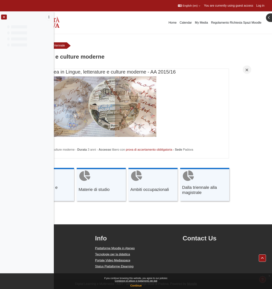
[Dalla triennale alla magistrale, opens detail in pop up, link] (239, 185)
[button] (189, 5)
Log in (260, 5)
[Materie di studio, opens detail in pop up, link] (137, 185)
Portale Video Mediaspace (148, 260)
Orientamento (70, 45)
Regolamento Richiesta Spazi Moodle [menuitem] (236, 22)
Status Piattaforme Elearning (150, 266)
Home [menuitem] (172, 22)
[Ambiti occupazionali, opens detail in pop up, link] (188, 185)
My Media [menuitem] (201, 22)
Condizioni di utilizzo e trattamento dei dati (136, 281)
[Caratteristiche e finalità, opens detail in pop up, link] (86, 185)
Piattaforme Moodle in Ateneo (151, 248)
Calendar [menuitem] (186, 22)
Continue (136, 285)
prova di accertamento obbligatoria (186, 149)
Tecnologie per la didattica (148, 254)
